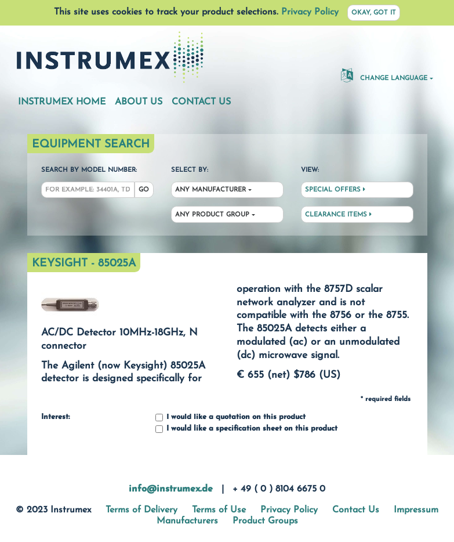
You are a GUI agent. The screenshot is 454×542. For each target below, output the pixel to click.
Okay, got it (373, 13)
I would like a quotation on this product (230, 417)
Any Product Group (212, 215)
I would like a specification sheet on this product (246, 429)
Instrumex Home (62, 102)
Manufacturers (187, 521)
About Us (138, 102)
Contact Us (201, 102)
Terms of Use (219, 510)
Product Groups (265, 521)
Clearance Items (338, 214)
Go (144, 190)
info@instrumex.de (171, 489)
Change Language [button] (384, 75)
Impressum (416, 510)
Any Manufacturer (210, 190)
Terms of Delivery (141, 510)
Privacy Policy (310, 12)
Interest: (55, 417)
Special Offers (335, 189)
